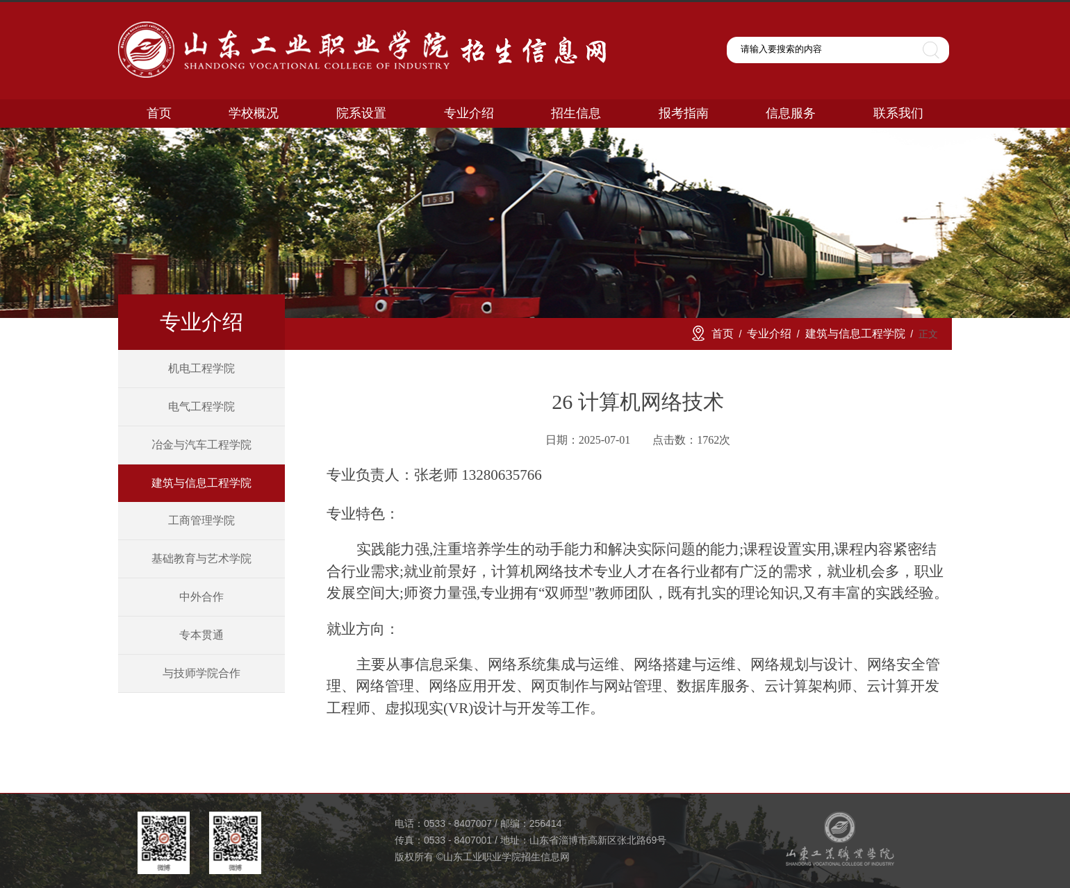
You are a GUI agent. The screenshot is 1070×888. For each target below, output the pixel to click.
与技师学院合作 (201, 673)
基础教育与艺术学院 (201, 558)
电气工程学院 (201, 406)
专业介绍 (769, 334)
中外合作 (201, 597)
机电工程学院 (201, 368)
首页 (722, 334)
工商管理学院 (201, 520)
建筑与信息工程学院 (201, 483)
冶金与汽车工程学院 (201, 445)
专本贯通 (201, 635)
